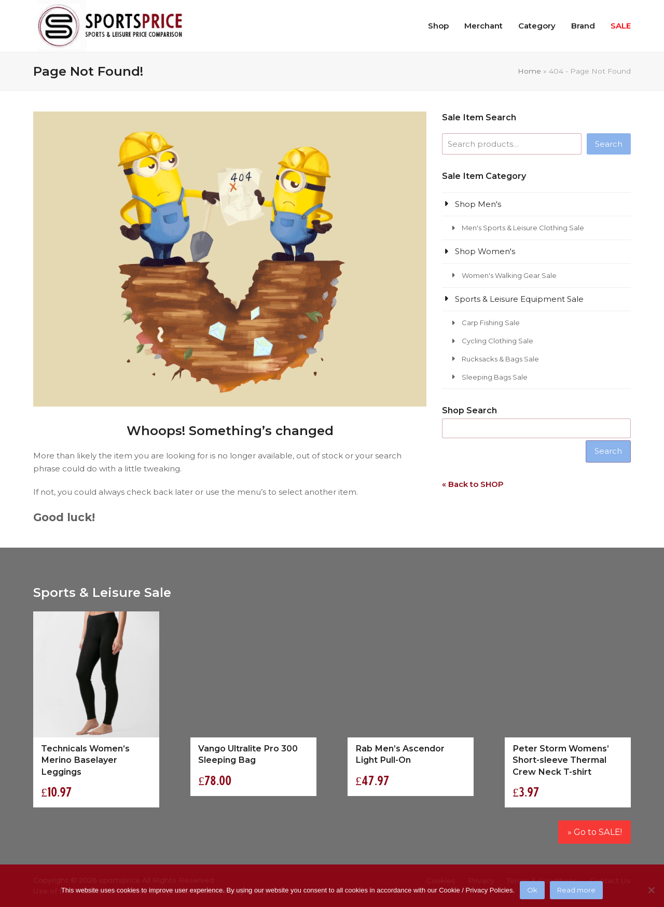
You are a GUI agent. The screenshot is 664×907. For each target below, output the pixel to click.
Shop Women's (485, 251)
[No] (651, 890)
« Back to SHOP (473, 484)
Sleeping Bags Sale (495, 377)
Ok (532, 890)
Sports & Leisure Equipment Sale (519, 299)
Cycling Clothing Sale (497, 341)
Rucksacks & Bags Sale (500, 359)
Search (608, 144)
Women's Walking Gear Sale (509, 275)
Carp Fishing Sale (491, 322)
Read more (576, 890)
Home (529, 71)
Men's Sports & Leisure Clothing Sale (523, 228)
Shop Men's (478, 204)
